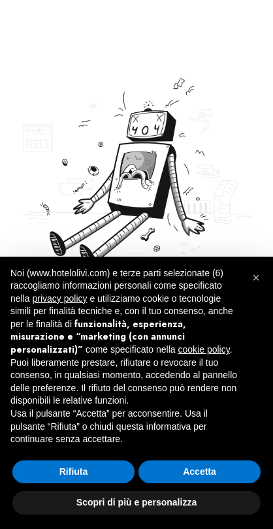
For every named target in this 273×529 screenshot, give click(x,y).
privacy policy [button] (59, 298)
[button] (256, 277)
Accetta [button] (199, 471)
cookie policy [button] (204, 349)
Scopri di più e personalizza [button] (136, 502)
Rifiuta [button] (73, 471)
